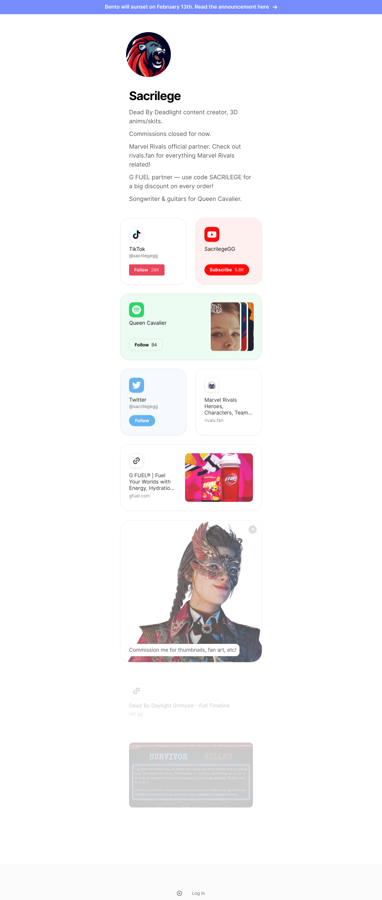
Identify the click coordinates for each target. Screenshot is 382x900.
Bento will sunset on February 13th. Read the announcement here (191, 7)
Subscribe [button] (227, 270)
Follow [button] (142, 421)
